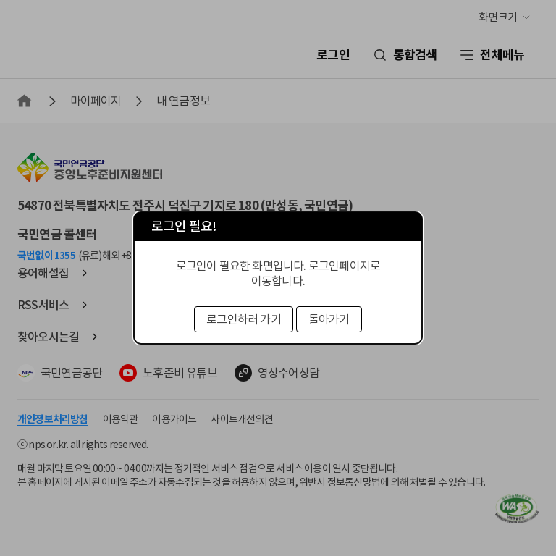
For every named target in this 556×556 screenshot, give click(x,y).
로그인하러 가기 (243, 319)
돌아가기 (329, 319)
